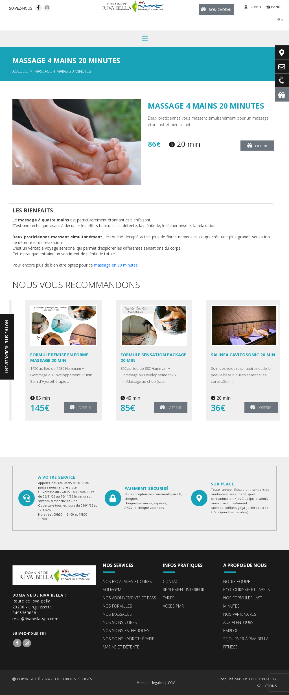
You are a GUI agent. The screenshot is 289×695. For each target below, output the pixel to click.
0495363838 (24, 612)
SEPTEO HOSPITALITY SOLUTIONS (259, 682)
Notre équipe (236, 581)
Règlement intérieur (183, 589)
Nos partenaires (239, 614)
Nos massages (117, 614)
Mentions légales (150, 682)
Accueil (20, 71)
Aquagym (112, 589)
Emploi (230, 630)
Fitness (230, 647)
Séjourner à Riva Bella (245, 638)
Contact (171, 581)
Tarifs (168, 598)
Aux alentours (238, 622)
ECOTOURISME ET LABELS (246, 589)
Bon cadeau (216, 9)
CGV (171, 682)
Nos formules (117, 606)
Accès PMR (173, 606)
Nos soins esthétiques (126, 630)
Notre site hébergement (7, 347)
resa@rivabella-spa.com (35, 618)
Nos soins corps (120, 622)
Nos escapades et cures (127, 581)
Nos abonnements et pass (129, 598)
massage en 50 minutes (116, 265)
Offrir (257, 145)
